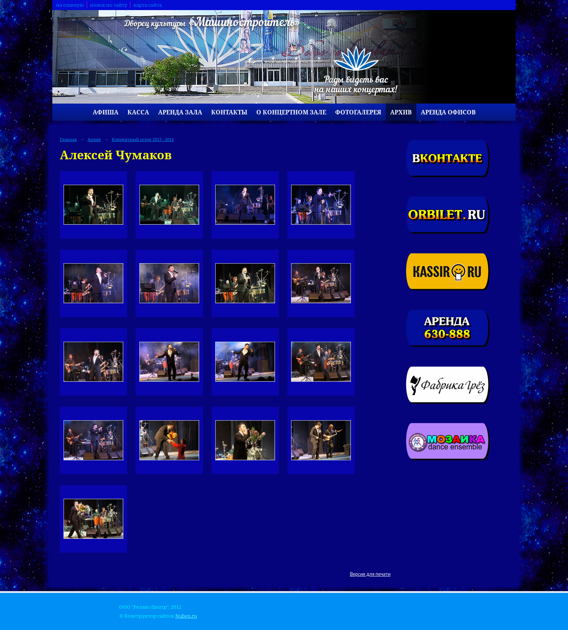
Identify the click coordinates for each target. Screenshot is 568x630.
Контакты (229, 112)
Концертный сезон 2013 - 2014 (143, 139)
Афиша (105, 112)
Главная (68, 139)
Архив (401, 112)
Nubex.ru (186, 616)
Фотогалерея (358, 112)
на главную (70, 5)
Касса (138, 112)
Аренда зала (180, 112)
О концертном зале (291, 112)
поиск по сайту (108, 5)
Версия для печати (370, 574)
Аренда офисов (448, 112)
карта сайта (147, 5)
